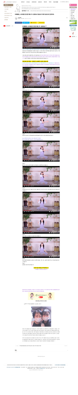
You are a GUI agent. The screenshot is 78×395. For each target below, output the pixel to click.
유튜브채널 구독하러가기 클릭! (41, 300)
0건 (19, 18)
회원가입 (63, 1)
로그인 (67, 1)
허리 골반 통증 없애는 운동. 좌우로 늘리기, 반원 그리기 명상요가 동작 (30, 345)
